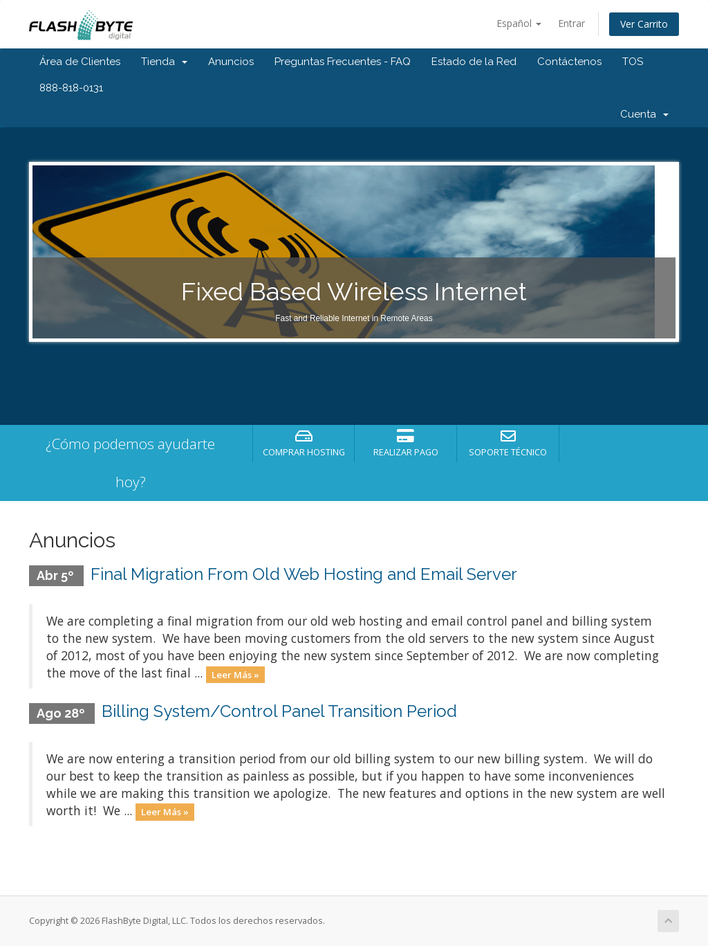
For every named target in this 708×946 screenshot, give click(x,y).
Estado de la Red (473, 61)
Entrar (571, 23)
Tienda (164, 61)
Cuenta (644, 114)
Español (518, 23)
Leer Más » (235, 674)
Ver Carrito (644, 23)
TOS (632, 61)
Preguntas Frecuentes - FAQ (342, 61)
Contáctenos (569, 61)
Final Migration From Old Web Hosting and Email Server (304, 574)
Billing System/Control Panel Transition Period (279, 711)
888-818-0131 (71, 88)
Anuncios (231, 61)
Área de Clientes (79, 61)
